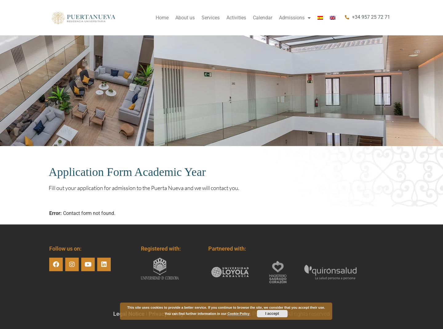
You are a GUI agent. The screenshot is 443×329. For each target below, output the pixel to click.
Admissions (295, 17)
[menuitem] (320, 18)
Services (211, 18)
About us (185, 18)
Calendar (262, 18)
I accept (272, 313)
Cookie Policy (238, 313)
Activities (236, 18)
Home (162, 18)
